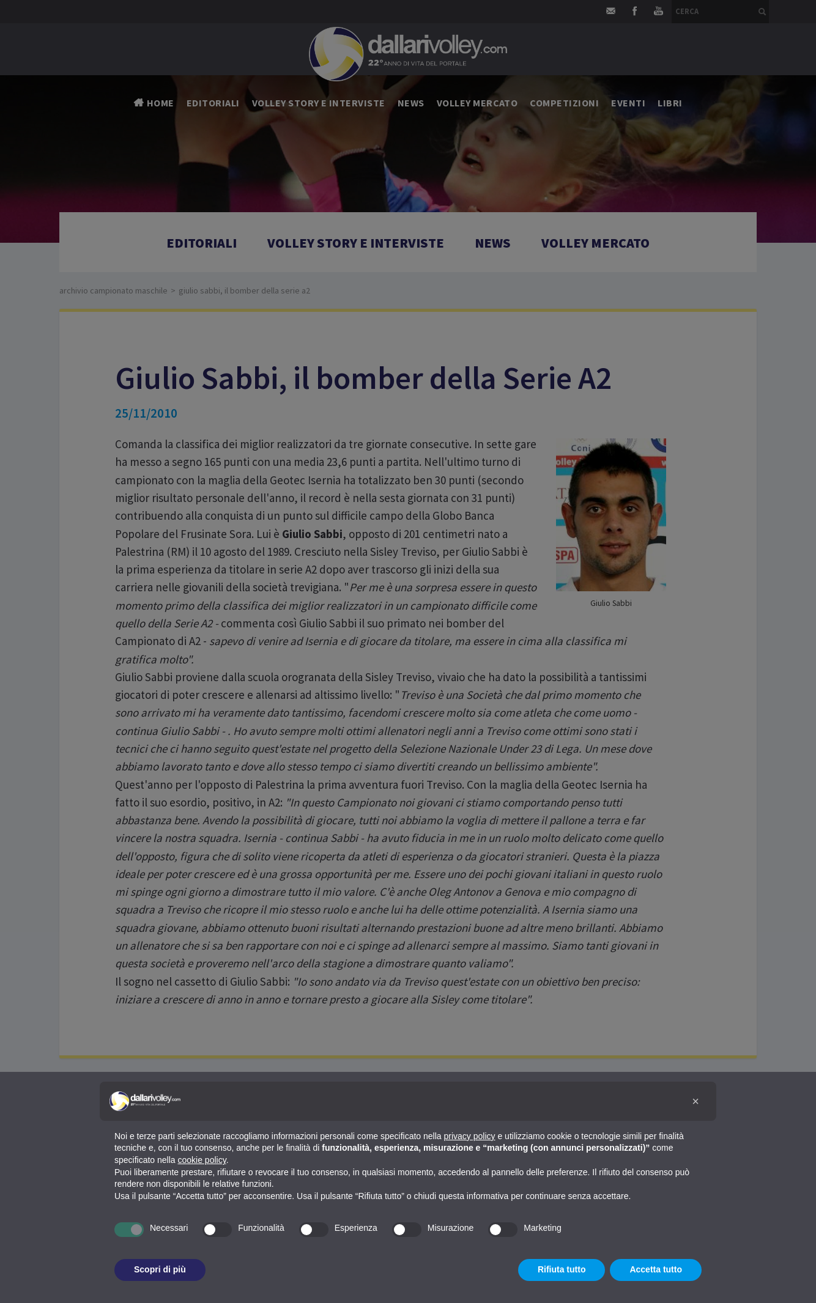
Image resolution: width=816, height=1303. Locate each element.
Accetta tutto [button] (655, 1269)
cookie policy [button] (202, 1160)
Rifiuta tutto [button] (562, 1269)
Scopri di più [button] (160, 1269)
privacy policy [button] (469, 1136)
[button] (695, 1101)
